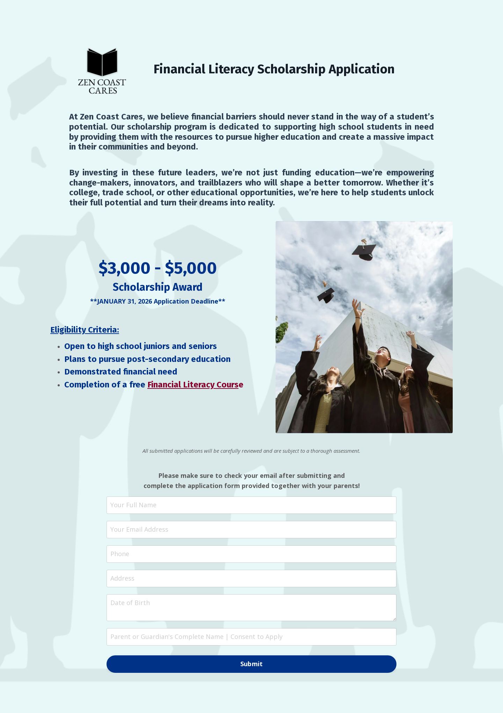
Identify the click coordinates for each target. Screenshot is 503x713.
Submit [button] (251, 664)
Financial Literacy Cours (193, 385)
